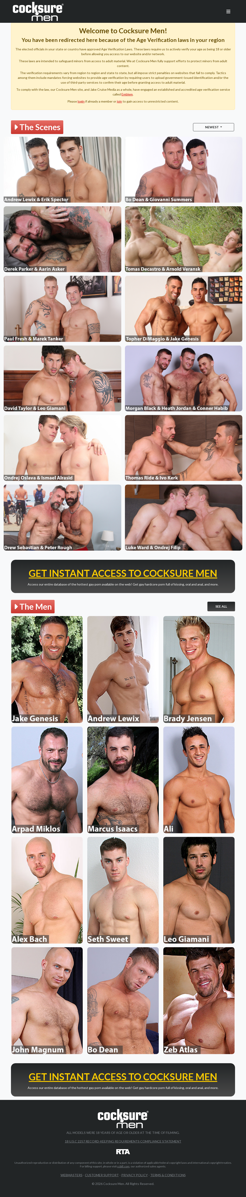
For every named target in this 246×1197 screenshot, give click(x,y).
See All (221, 606)
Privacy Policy (134, 1175)
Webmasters (71, 1175)
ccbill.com (123, 1166)
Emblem (127, 94)
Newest (212, 127)
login (81, 101)
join (119, 101)
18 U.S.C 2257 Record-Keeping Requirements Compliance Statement (123, 1141)
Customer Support (102, 1175)
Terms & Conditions (168, 1175)
